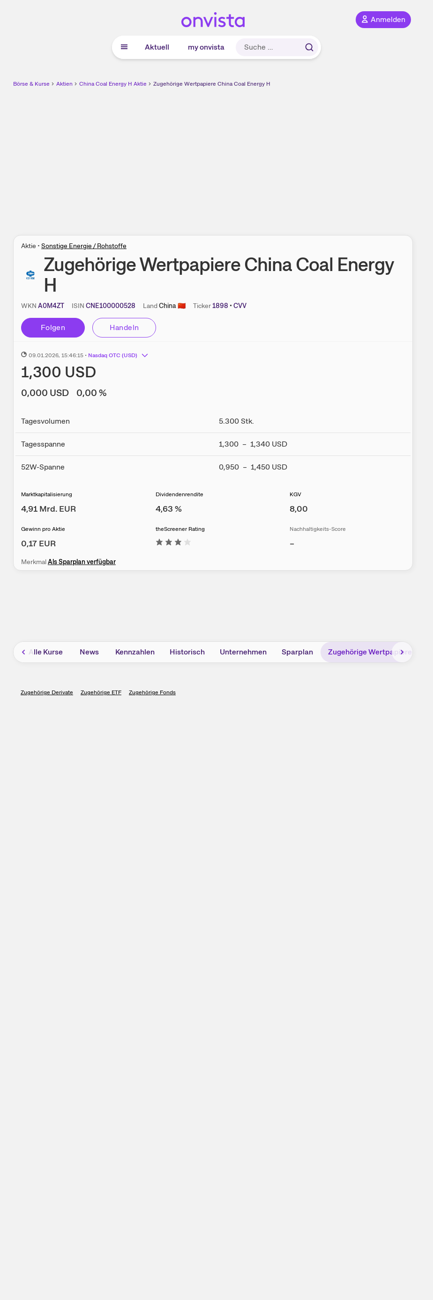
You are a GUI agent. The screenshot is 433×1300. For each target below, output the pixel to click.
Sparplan (297, 652)
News (89, 652)
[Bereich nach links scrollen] (24, 652)
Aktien (64, 84)
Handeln (124, 327)
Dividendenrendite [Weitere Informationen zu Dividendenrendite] (179, 494)
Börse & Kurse (31, 84)
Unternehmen (243, 652)
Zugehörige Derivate (47, 692)
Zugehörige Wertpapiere (370, 652)
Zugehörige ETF (101, 692)
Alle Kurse (46, 652)
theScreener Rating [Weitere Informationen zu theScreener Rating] (180, 529)
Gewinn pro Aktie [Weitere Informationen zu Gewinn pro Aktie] (43, 529)
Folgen (53, 327)
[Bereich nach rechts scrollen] (402, 652)
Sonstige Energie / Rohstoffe (84, 246)
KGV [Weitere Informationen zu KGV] (295, 494)
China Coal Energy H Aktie (113, 84)
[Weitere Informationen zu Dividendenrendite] (169, 508)
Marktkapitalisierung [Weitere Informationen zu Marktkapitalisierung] (46, 494)
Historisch (187, 652)
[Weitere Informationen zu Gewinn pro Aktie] (38, 543)
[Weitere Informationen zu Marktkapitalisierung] (48, 508)
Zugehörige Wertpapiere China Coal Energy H (211, 84)
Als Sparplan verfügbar (82, 562)
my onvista (206, 47)
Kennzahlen (135, 652)
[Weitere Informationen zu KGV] (299, 508)
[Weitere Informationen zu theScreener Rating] (173, 543)
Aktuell (157, 47)
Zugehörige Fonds (152, 692)
